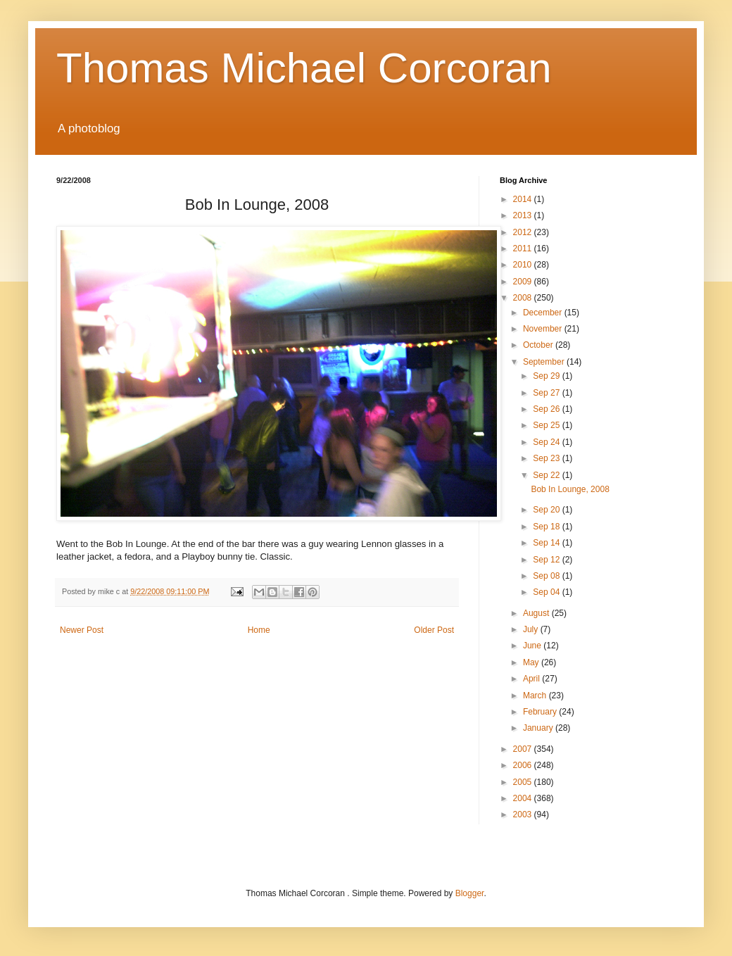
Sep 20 (547, 510)
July (532, 629)
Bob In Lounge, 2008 (570, 489)
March (536, 695)
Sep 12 (547, 560)
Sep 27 (547, 393)
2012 (523, 232)
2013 (523, 215)
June (533, 645)
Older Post (434, 630)
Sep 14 (547, 543)
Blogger (469, 893)
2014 (523, 199)
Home (259, 630)
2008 (523, 298)
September (545, 362)
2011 (523, 248)
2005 (523, 782)
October (539, 345)
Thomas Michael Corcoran (304, 68)
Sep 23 (547, 458)
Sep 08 (547, 576)
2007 (523, 749)
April (532, 679)
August (537, 613)
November (543, 329)
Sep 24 (547, 442)
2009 (523, 282)
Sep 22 (547, 475)
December (543, 312)
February (541, 712)
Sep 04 (547, 592)
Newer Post (81, 630)
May (532, 662)
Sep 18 (547, 527)
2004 (523, 798)
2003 (523, 814)
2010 (523, 265)
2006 (523, 765)
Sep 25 (547, 425)
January (539, 728)
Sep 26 (547, 409)
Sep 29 (547, 376)
